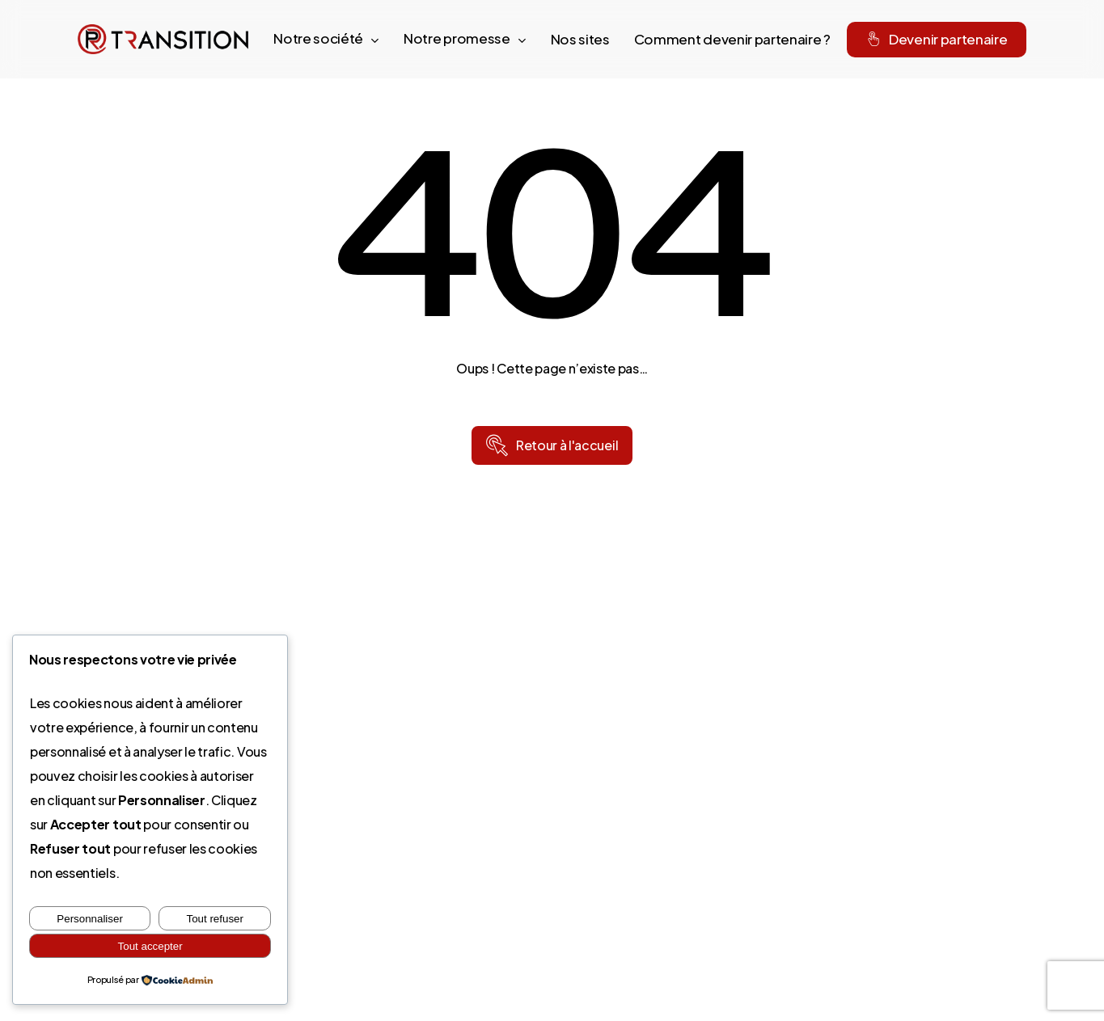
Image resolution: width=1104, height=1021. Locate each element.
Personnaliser (90, 919)
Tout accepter (150, 946)
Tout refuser (215, 919)
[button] (567, 445)
